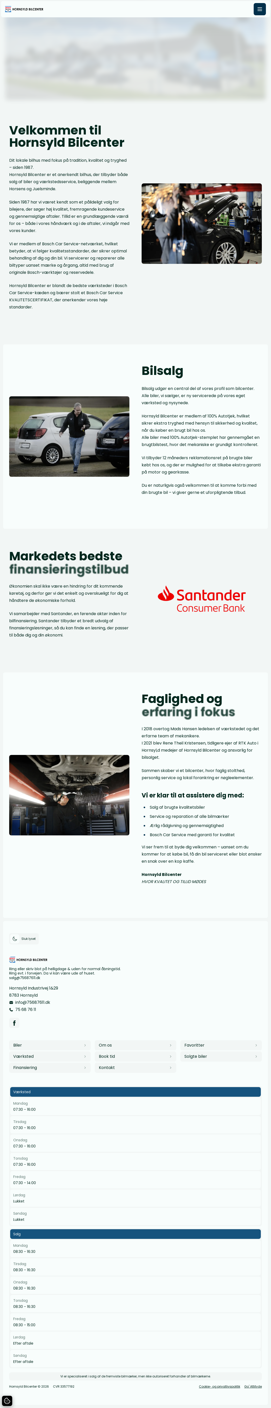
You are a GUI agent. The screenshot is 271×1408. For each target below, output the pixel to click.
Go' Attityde (253, 1387)
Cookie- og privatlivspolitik (219, 1387)
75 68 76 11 (25, 1009)
